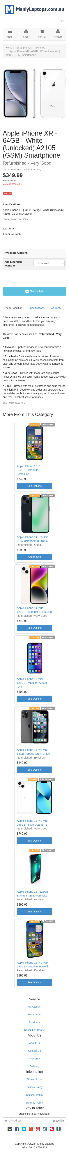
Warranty (56, 307)
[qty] (34, 282)
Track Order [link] (34, 1014)
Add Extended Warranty (13, 263)
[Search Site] (62, 21)
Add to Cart (34, 556)
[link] (17, 1129)
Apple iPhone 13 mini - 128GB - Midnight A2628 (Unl (32, 682)
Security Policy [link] (34, 1094)
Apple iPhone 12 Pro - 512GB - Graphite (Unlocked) (30, 469)
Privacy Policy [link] (34, 1087)
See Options (34, 485)
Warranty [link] (34, 1058)
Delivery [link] (34, 1066)
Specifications (36, 307)
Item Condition (14, 307)
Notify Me (34, 291)
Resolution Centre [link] (34, 1030)
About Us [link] (34, 1043)
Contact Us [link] (34, 1050)
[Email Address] (26, 1120)
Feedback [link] (34, 1022)
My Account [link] (34, 1006)
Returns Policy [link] (34, 1102)
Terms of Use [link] (34, 1079)
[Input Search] (31, 21)
